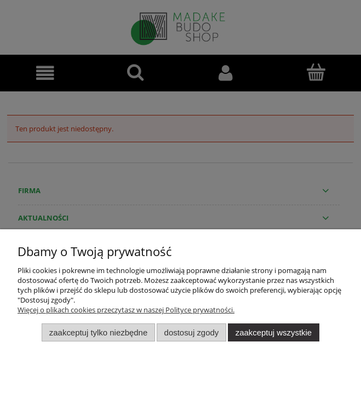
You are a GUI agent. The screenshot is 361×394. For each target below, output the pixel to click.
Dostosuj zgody (191, 332)
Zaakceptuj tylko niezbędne (98, 332)
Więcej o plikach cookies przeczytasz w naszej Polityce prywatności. (126, 310)
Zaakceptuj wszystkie (274, 332)
